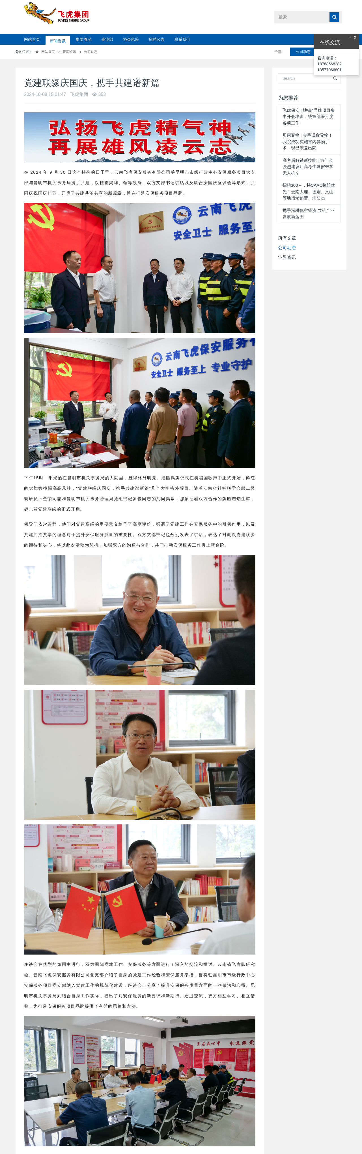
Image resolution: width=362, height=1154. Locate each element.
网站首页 (32, 39)
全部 (278, 52)
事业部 (107, 39)
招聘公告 (157, 39)
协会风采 (131, 39)
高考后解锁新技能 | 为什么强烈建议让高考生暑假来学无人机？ (308, 166)
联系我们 (182, 39)
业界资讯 (287, 257)
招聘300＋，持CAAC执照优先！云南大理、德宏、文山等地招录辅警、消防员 (309, 191)
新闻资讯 (58, 39)
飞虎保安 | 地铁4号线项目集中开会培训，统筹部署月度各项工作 (309, 116)
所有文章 (287, 238)
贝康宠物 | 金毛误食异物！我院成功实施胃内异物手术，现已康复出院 (308, 141)
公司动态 (91, 52)
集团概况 (83, 39)
